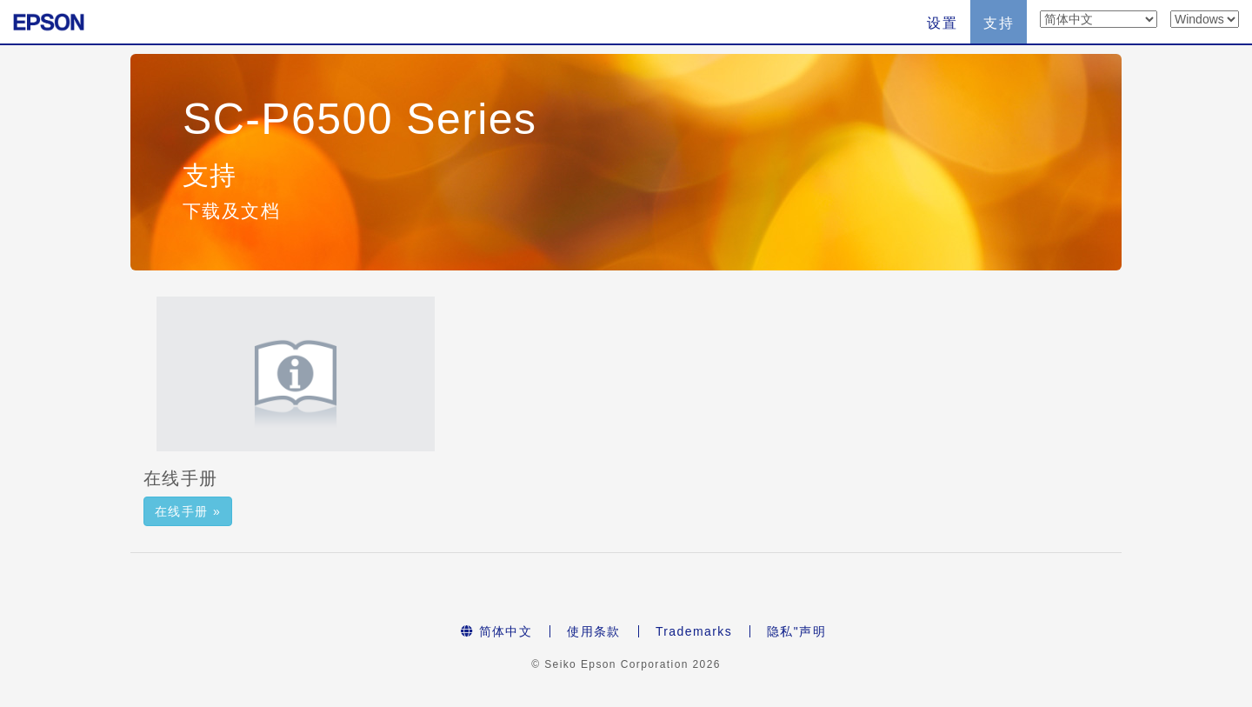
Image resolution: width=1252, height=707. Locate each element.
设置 (942, 23)
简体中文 (496, 631)
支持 (998, 23)
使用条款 (594, 631)
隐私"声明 (796, 631)
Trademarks (694, 631)
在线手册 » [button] (188, 511)
